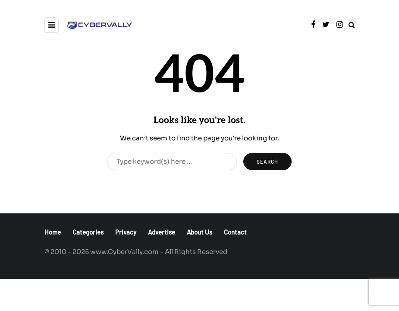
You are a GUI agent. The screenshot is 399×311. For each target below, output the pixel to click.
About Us (199, 232)
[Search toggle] (352, 24)
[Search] (172, 161)
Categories (88, 232)
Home (52, 232)
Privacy (125, 232)
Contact (235, 232)
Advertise (161, 232)
